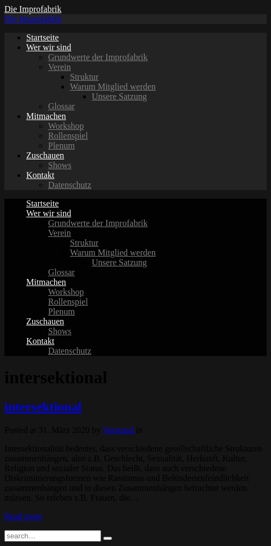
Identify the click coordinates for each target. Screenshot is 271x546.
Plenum (61, 145)
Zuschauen (45, 155)
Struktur (84, 76)
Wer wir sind (48, 47)
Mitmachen (46, 116)
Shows (60, 165)
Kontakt (40, 175)
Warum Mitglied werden (113, 86)
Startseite (42, 37)
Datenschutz (69, 184)
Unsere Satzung (119, 96)
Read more (23, 516)
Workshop (66, 125)
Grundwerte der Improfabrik (98, 57)
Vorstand (119, 430)
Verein (59, 67)
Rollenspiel (68, 135)
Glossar (61, 106)
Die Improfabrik (32, 9)
